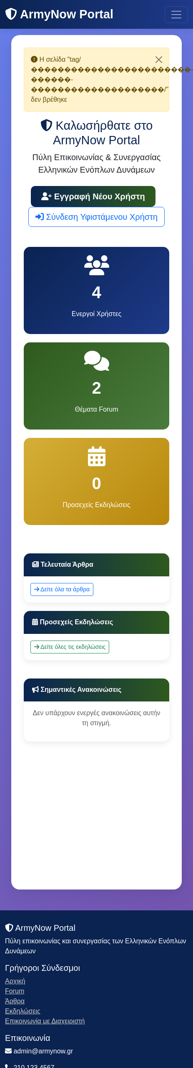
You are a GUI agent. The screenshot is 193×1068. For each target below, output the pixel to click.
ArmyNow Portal (59, 14)
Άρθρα (15, 1001)
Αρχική (15, 981)
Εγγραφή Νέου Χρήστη (93, 196)
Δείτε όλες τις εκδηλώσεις (69, 646)
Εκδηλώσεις (22, 1011)
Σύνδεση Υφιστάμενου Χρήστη (96, 216)
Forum (14, 991)
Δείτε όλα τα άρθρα (62, 589)
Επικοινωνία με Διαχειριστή (45, 1021)
